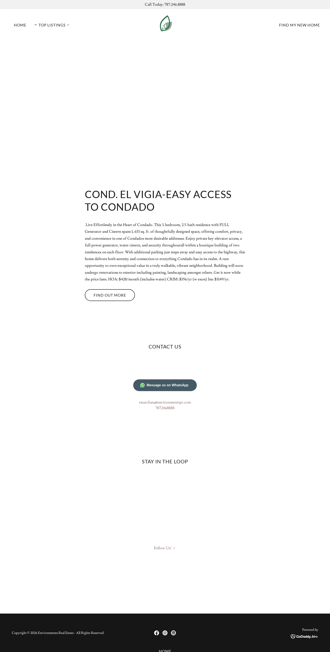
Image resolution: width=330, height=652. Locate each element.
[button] (52, 25)
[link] (165, 24)
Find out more (110, 295)
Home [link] (20, 25)
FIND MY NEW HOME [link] (299, 25)
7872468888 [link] (164, 408)
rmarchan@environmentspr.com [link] (165, 402)
